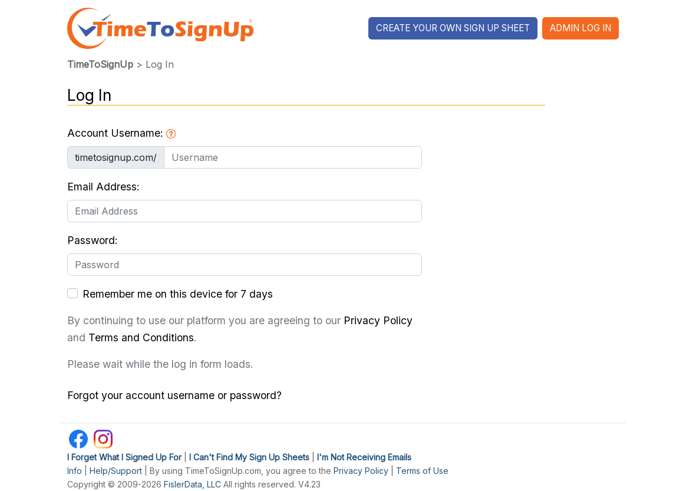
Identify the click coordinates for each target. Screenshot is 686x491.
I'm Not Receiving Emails (364, 457)
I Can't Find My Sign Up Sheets (249, 457)
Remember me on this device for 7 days (178, 294)
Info (74, 471)
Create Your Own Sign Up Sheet (453, 28)
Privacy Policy (378, 320)
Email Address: (103, 186)
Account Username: (121, 133)
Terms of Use (422, 471)
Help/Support (116, 471)
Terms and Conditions (141, 337)
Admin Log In (580, 28)
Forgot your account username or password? (174, 395)
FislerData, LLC (192, 484)
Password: (92, 240)
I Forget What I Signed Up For (124, 457)
